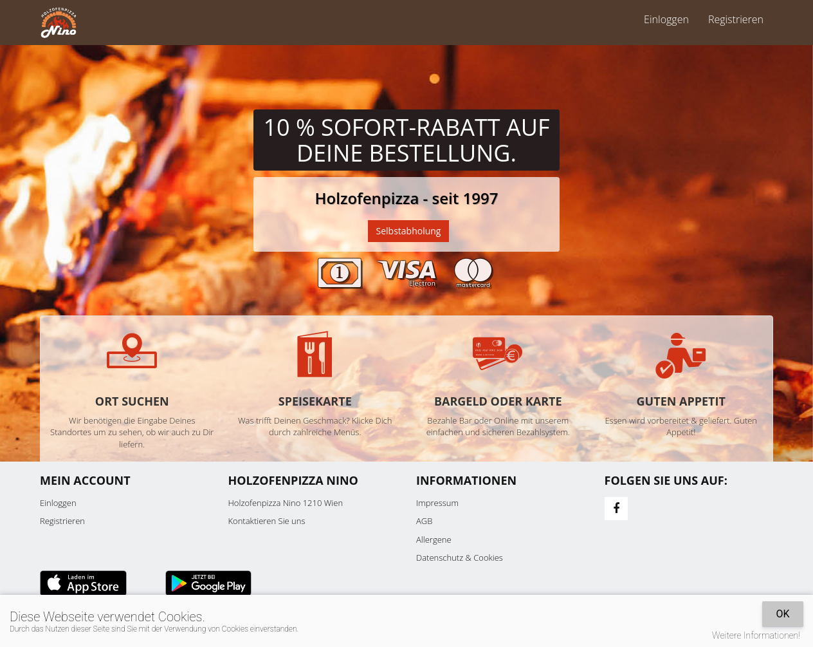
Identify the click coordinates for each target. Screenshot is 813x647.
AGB (424, 521)
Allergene (434, 539)
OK (782, 614)
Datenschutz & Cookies (459, 557)
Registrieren (735, 19)
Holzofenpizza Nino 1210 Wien (285, 503)
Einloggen (666, 19)
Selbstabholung (408, 231)
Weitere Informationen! (756, 635)
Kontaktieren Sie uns (267, 521)
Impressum (437, 503)
